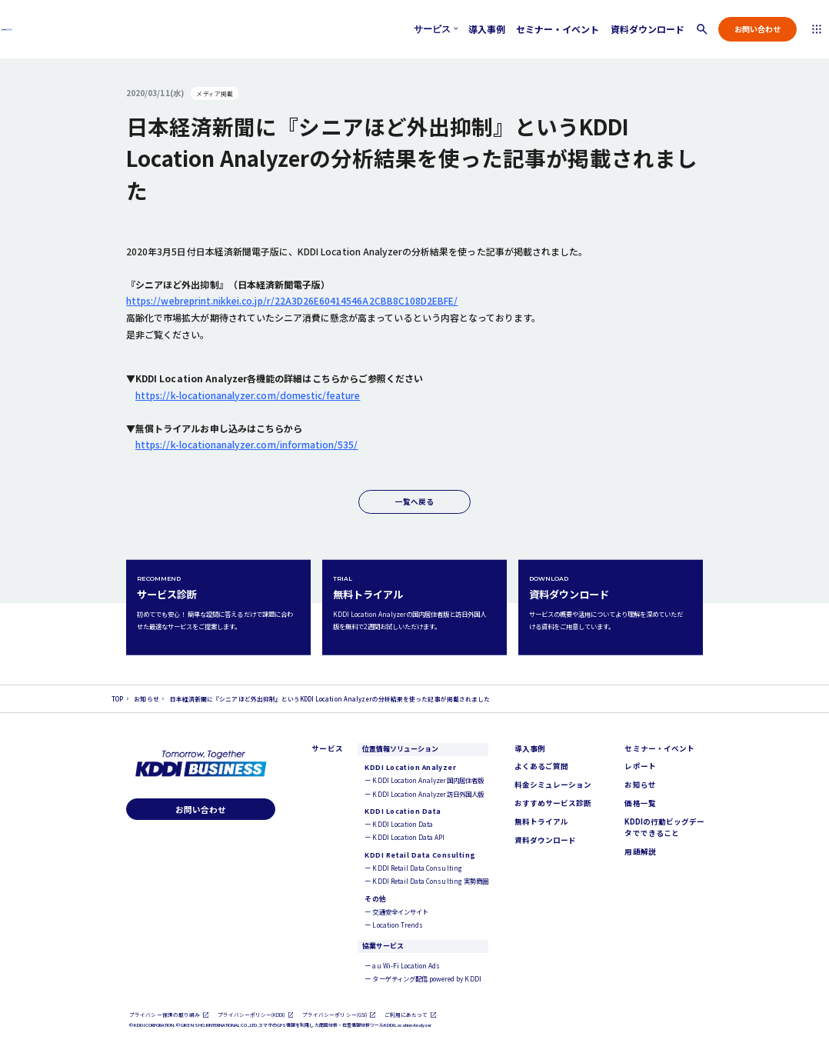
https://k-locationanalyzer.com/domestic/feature (247, 395)
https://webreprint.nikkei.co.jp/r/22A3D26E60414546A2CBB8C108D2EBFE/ (292, 300)
